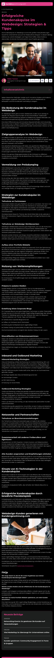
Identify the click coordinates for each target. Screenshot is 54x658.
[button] (51, 4)
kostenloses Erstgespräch (25, 566)
